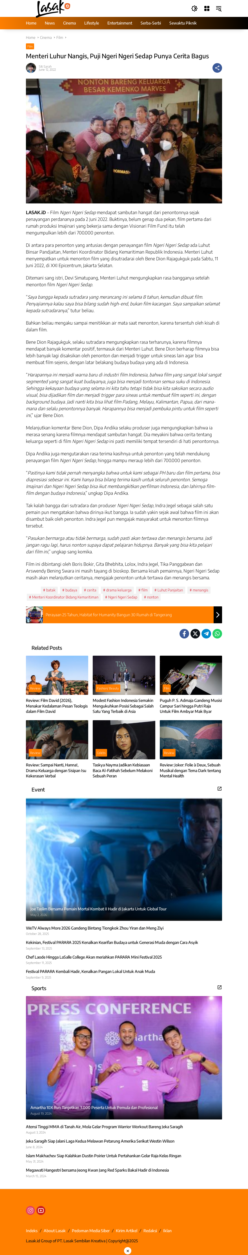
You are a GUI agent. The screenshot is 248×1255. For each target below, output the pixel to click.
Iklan (167, 1230)
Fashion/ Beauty (108, 688)
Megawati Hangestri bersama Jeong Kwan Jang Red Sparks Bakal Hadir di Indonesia (97, 1170)
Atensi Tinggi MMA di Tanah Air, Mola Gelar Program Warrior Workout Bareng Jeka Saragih (104, 1126)
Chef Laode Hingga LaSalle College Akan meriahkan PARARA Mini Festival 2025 (94, 957)
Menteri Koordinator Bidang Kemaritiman (65, 597)
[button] (194, 8)
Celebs (101, 753)
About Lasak (55, 1230)
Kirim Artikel (126, 1230)
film (144, 590)
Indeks (31, 1230)
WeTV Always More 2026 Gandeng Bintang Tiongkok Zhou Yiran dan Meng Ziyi (94, 928)
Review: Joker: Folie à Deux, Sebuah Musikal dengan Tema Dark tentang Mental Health (190, 770)
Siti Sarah (45, 66)
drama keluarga (119, 590)
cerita (91, 590)
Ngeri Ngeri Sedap (122, 597)
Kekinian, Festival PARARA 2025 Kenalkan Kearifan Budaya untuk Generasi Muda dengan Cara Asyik (112, 942)
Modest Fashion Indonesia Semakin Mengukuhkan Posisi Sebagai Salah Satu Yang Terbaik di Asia (123, 706)
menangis (200, 590)
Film (30, 46)
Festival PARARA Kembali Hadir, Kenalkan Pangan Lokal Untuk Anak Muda (90, 971)
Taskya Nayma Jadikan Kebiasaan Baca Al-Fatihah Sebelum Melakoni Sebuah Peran (122, 770)
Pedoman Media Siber (91, 1230)
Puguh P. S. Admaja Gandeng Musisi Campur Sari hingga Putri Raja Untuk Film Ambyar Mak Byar (191, 706)
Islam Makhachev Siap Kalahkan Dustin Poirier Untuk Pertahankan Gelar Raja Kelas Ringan (103, 1155)
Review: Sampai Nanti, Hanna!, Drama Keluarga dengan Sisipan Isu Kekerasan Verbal (56, 770)
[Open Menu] (206, 8)
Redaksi (150, 1230)
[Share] (217, 68)
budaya (71, 590)
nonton (152, 597)
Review (35, 688)
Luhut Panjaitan (170, 590)
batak (51, 590)
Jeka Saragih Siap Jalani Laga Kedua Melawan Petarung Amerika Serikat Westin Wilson (100, 1141)
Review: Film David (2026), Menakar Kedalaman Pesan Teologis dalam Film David (57, 706)
